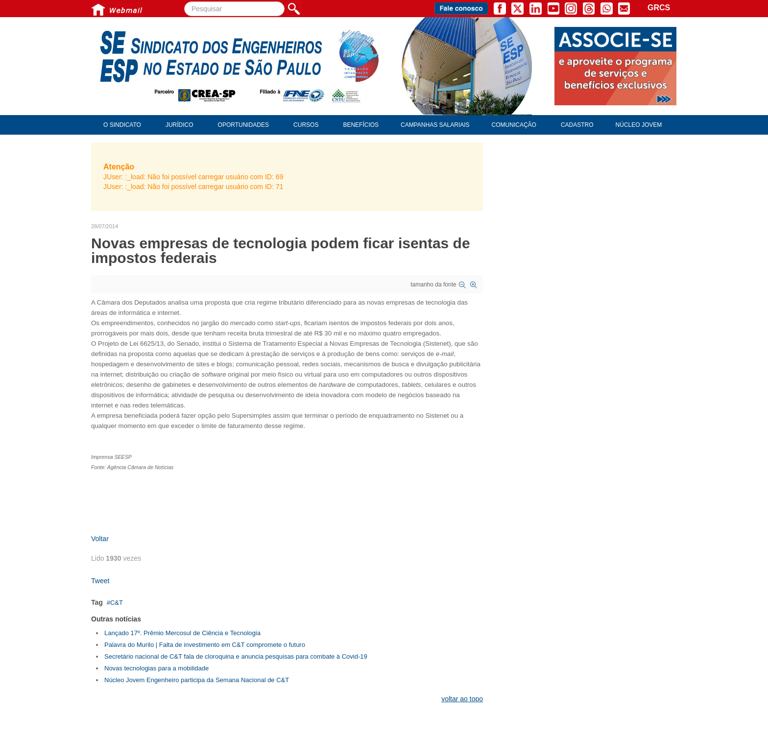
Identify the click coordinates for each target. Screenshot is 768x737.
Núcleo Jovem (639, 124)
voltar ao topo (462, 699)
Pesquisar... (184, 1)
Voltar (100, 539)
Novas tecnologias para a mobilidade (156, 668)
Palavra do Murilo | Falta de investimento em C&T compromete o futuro (204, 644)
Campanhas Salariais (435, 124)
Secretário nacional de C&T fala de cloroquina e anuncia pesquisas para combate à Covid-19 (235, 656)
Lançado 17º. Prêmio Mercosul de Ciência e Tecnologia (182, 633)
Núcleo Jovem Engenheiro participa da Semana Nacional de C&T (196, 680)
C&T (116, 602)
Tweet (100, 581)
